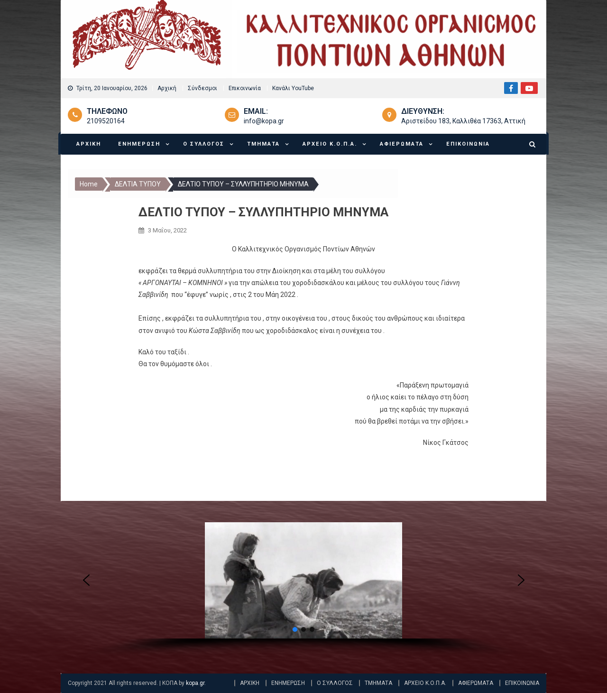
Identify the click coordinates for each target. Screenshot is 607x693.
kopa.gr (195, 683)
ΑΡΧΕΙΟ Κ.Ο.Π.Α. (330, 144)
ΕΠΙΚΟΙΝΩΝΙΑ (468, 144)
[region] (304, 590)
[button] (86, 580)
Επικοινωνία (245, 88)
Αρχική (166, 88)
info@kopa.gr (264, 121)
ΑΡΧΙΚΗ (88, 144)
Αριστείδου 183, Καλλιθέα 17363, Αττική (463, 121)
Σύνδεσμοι (202, 88)
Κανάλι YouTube (293, 88)
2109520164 (106, 121)
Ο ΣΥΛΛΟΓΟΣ (203, 144)
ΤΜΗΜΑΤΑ (263, 144)
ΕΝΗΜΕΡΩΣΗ (139, 144)
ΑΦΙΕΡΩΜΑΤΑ (401, 144)
